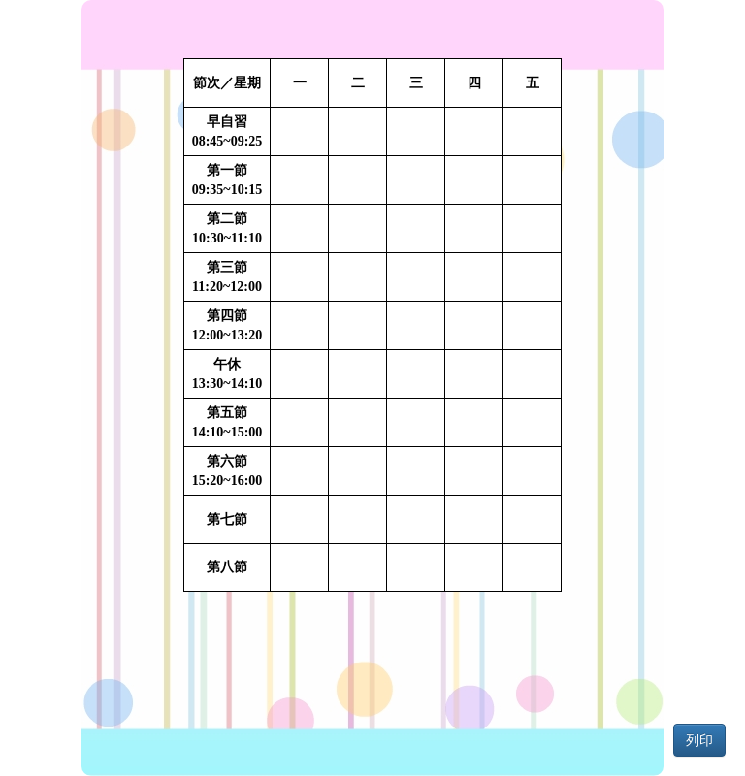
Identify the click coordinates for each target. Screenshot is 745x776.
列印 (699, 740)
